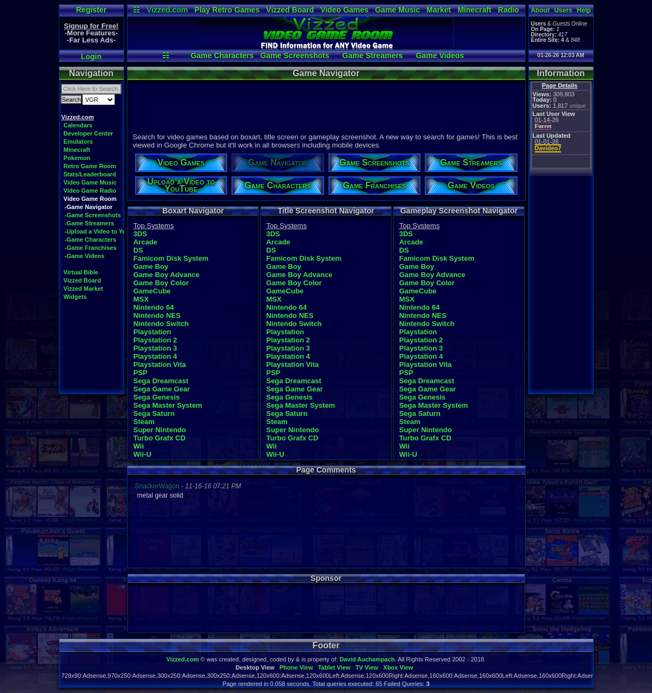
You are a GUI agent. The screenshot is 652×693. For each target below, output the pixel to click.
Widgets (75, 296)
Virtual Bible (81, 272)
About (540, 10)
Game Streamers (372, 55)
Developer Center (88, 133)
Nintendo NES (157, 315)
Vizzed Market (83, 288)
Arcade (145, 242)
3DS (140, 234)
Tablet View (334, 667)
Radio (508, 9)
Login (91, 56)
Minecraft (474, 9)
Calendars (78, 125)
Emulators (78, 141)
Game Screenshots (295, 55)
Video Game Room (90, 198)
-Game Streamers (89, 223)
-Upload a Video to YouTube (104, 231)
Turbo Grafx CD (159, 438)
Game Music (397, 9)
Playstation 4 (155, 356)
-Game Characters (91, 239)
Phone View (296, 667)
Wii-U (142, 454)
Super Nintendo (159, 430)
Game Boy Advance (166, 275)
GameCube (152, 291)
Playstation (152, 332)
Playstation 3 (155, 348)
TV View (366, 667)
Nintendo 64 (153, 307)
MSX (141, 299)
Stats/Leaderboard (90, 174)
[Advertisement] (325, 105)
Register (91, 9)
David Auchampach (367, 659)
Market (438, 9)
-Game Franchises (91, 247)
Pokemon (77, 158)
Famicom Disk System (171, 258)
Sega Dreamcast (160, 381)
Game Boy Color (161, 283)
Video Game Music (90, 182)
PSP (140, 373)
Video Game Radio (90, 190)
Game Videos (440, 55)
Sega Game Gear (161, 389)
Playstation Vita (159, 364)
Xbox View (398, 667)
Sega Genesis (156, 397)
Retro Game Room (90, 166)
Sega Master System (167, 405)
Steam (144, 422)
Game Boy (150, 266)
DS (138, 250)
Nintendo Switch (161, 324)
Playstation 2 (155, 340)
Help (584, 10)
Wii (138, 446)
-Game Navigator (89, 207)
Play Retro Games (227, 9)
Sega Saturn (154, 413)
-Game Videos (85, 256)
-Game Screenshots (93, 215)
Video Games (344, 9)
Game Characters (222, 55)
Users (563, 10)
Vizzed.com (167, 9)
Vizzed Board (290, 9)
